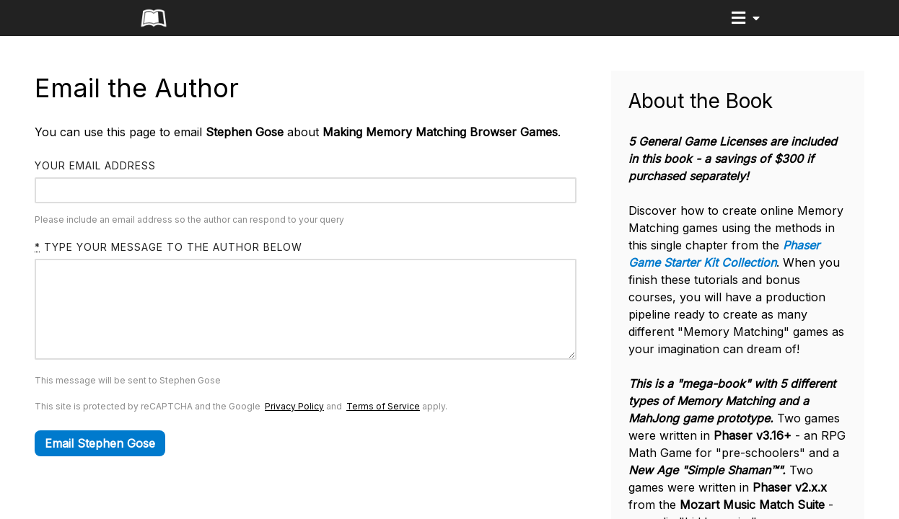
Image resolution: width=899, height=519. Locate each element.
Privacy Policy (294, 427)
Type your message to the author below (168, 247)
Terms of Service (383, 427)
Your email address (95, 165)
